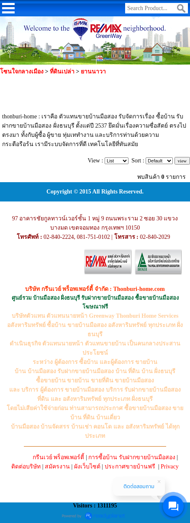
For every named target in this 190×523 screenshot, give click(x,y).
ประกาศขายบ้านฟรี (130, 466)
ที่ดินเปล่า (62, 71)
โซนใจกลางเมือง (22, 71)
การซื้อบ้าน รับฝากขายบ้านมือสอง (131, 457)
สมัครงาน (57, 466)
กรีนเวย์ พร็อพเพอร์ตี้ (59, 457)
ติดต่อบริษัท (26, 466)
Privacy (170, 466)
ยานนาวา (93, 71)
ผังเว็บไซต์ (87, 466)
